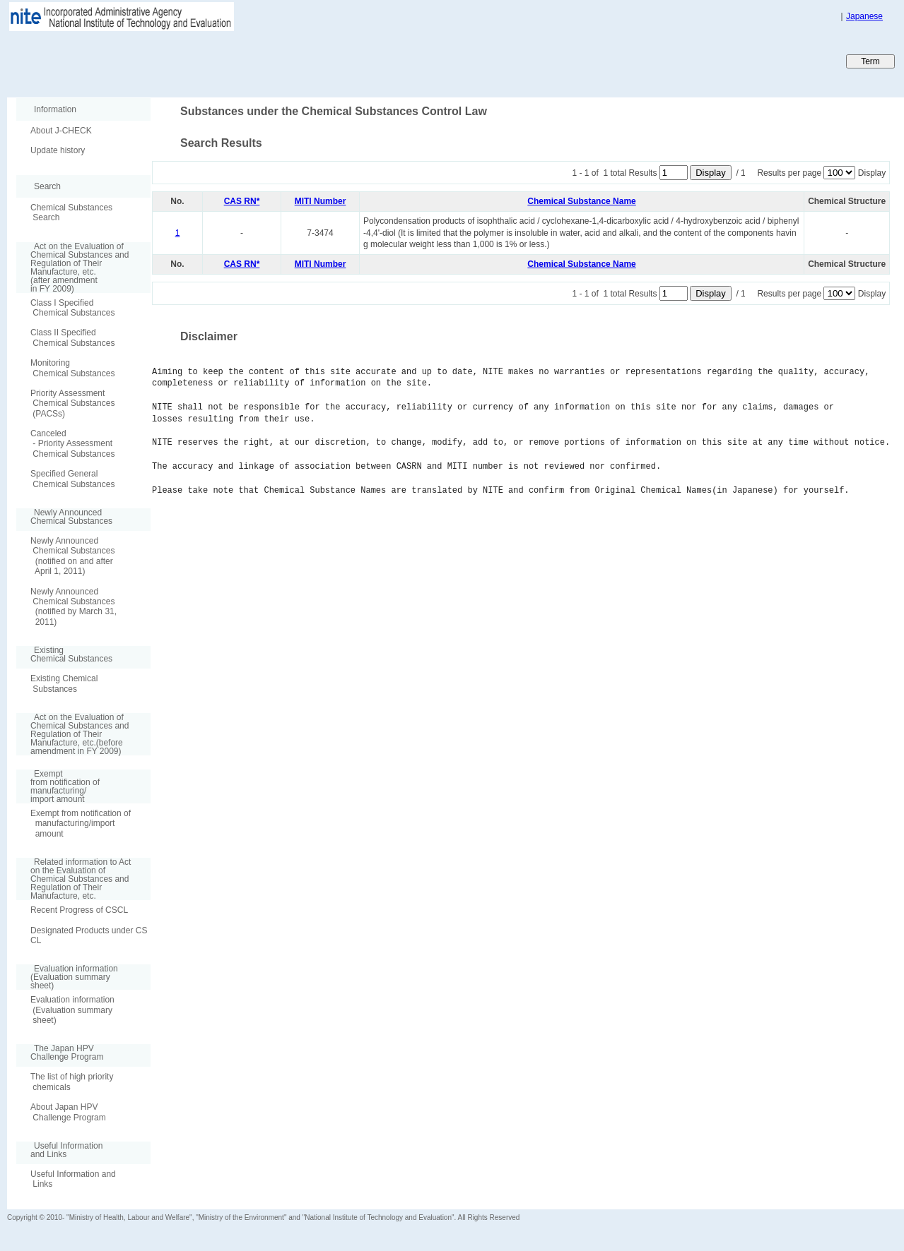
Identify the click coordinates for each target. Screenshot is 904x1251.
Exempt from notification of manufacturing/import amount (80, 823)
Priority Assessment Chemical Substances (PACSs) (72, 403)
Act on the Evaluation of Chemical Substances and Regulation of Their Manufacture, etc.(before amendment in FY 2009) (72, 734)
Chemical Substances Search (71, 212)
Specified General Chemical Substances (72, 479)
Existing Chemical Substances (64, 683)
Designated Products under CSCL (88, 935)
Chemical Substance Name (581, 201)
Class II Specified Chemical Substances (72, 337)
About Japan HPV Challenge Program (68, 1112)
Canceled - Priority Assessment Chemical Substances (72, 444)
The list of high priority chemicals (71, 1081)
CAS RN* (242, 201)
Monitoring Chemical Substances (72, 368)
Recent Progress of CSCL (79, 910)
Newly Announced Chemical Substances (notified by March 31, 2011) (73, 607)
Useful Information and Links (73, 1179)
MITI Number (320, 201)
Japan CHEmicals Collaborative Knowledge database (178, 60)
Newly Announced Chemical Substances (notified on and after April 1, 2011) (72, 556)
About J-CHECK (61, 131)
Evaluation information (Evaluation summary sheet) (72, 1010)
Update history (57, 150)
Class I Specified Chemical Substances (72, 308)
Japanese (864, 16)
